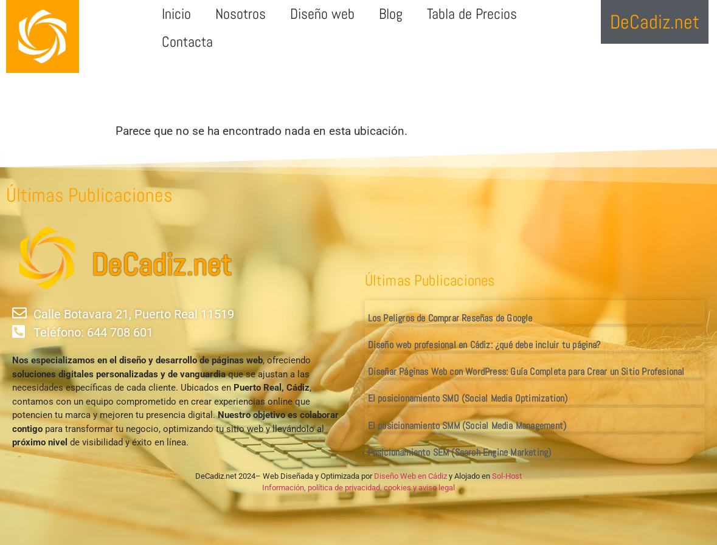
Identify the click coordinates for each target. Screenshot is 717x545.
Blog (391, 13)
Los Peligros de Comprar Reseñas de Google (450, 318)
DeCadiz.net (161, 264)
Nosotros (240, 13)
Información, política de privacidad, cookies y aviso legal (358, 487)
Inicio (176, 13)
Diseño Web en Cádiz (410, 476)
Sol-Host (507, 476)
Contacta (187, 41)
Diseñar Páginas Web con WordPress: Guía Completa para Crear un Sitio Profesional (526, 371)
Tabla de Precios (472, 13)
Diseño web (322, 13)
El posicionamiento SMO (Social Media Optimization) (468, 398)
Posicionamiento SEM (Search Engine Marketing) (460, 452)
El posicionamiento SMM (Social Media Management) (467, 425)
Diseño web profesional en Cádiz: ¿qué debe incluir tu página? (484, 344)
